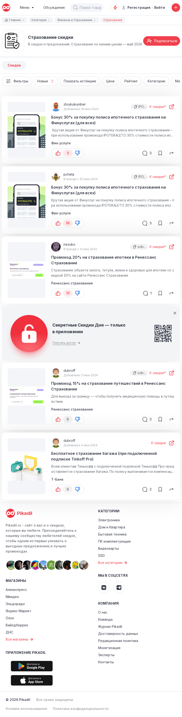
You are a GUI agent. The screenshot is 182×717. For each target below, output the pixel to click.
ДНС (9, 632)
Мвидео (12, 597)
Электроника (109, 520)
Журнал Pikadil (110, 626)
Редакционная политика (118, 641)
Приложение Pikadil (26, 653)
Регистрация (136, 7)
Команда (105, 619)
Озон (10, 618)
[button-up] (58, 153)
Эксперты (106, 655)
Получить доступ (66, 343)
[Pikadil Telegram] (119, 587)
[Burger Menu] (27, 7)
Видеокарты (108, 548)
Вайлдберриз (17, 625)
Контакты (106, 662)
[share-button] (171, 153)
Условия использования (26, 709)
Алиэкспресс (16, 590)
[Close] (175, 313)
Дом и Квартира (111, 527)
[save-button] (160, 153)
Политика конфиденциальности (81, 709)
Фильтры (17, 81)
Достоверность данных (118, 634)
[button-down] (77, 153)
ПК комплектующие (114, 541)
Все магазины (20, 639)
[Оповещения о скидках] (115, 7)
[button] (75, 7)
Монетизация (109, 648)
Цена (110, 81)
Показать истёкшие (80, 81)
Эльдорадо (15, 604)
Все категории (113, 562)
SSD (101, 555)
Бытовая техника (112, 534)
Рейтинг (131, 81)
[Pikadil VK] (103, 587)
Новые (47, 81)
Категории (156, 81)
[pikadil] (6, 7)
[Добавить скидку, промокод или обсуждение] (176, 7)
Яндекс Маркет (18, 611)
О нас (102, 612)
